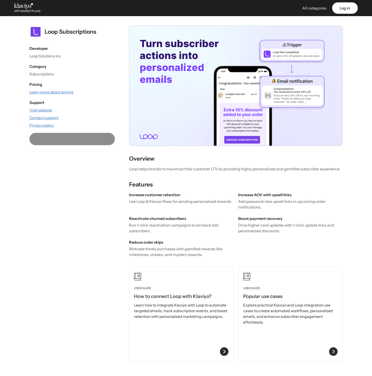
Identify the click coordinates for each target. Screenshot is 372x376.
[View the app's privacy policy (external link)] (41, 125)
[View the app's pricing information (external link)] (51, 92)
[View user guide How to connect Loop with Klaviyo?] (181, 314)
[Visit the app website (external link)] (40, 110)
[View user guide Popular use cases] (290, 314)
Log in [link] (345, 8)
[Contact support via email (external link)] (43, 117)
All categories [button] (314, 8)
